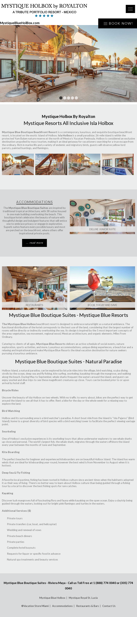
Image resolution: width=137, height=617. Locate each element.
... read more (34, 242)
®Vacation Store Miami (35, 605)
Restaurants (34, 305)
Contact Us (108, 605)
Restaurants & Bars (87, 605)
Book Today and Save (102, 305)
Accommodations (62, 605)
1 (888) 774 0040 (104, 583)
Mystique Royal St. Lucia (83, 597)
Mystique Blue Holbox (52, 597)
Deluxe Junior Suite (102, 229)
